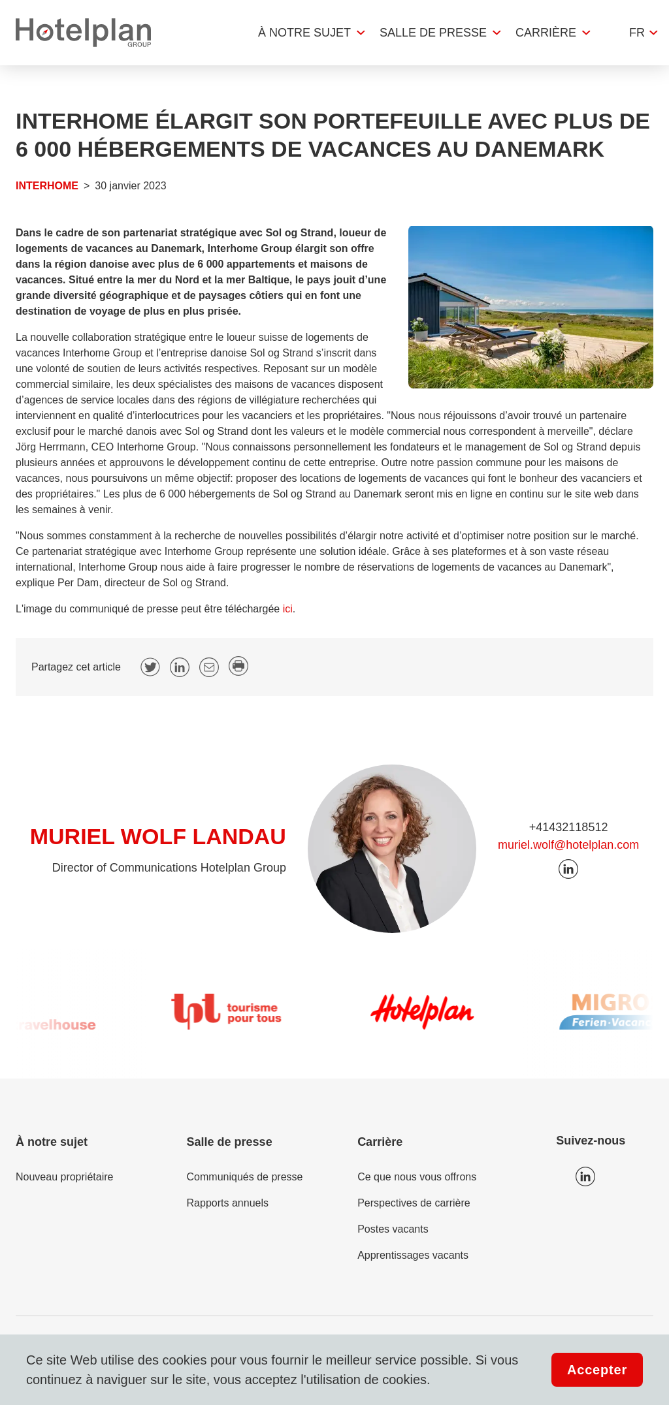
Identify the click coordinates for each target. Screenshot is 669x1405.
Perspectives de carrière (413, 1202)
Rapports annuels (228, 1202)
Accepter (597, 1370)
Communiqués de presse (245, 1176)
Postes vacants (393, 1229)
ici (288, 608)
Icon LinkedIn (585, 1176)
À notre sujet (304, 32)
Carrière (545, 32)
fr (637, 32)
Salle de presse (433, 32)
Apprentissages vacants (412, 1255)
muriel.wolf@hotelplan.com (568, 844)
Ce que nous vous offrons (416, 1176)
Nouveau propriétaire (64, 1176)
